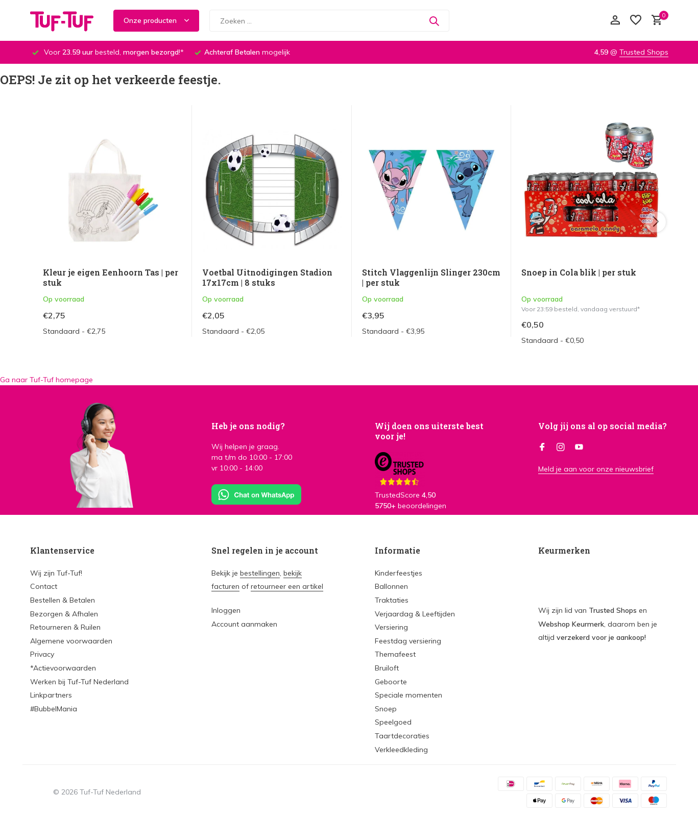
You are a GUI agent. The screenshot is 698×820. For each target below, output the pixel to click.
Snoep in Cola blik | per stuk (578, 272)
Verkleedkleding (401, 749)
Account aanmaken (244, 624)
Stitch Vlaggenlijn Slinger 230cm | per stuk (431, 277)
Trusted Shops (643, 52)
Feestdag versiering (408, 640)
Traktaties (391, 600)
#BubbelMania (53, 708)
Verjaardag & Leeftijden (415, 613)
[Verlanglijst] (635, 20)
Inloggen (225, 610)
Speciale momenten (408, 695)
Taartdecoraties (402, 735)
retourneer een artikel (287, 586)
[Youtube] (579, 447)
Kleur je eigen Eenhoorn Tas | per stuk (110, 277)
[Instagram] (561, 447)
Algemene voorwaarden (71, 640)
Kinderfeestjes (398, 573)
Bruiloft (387, 668)
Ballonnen (391, 586)
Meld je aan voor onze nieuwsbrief (596, 469)
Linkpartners (51, 695)
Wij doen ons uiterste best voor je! (429, 431)
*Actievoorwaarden (63, 668)
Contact (43, 586)
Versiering (391, 627)
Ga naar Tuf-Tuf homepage (46, 379)
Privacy (42, 654)
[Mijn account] (615, 21)
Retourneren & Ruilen (65, 627)
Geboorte (391, 681)
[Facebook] (542, 447)
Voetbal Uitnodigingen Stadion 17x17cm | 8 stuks (267, 277)
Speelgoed (393, 722)
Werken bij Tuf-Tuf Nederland (79, 681)
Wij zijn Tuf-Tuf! (56, 573)
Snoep (386, 708)
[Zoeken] (329, 21)
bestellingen (260, 573)
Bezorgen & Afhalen (64, 613)
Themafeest (395, 654)
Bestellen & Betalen (62, 600)
